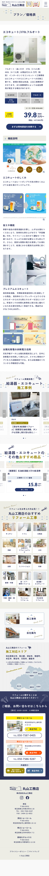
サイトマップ (34, 860)
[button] (4, 414)
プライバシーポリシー (18, 860)
